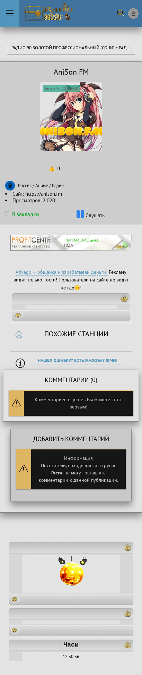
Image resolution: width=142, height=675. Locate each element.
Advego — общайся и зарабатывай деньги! (61, 272)
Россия (25, 185)
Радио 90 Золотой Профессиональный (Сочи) (63, 48)
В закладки (22, 214)
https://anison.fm (43, 194)
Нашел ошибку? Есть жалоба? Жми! (77, 360)
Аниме (41, 185)
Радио (126, 48)
